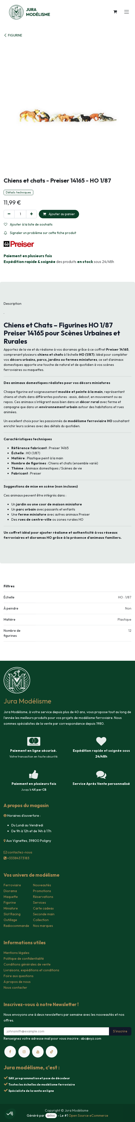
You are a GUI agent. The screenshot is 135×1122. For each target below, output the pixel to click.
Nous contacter (15, 987)
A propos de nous (17, 982)
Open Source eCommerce (88, 1115)
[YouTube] (38, 1052)
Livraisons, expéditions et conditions (31, 970)
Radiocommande (16, 925)
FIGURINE (13, 35)
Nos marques (43, 925)
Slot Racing (12, 914)
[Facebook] (10, 1052)
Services (39, 902)
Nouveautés (42, 885)
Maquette (11, 897)
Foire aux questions (19, 976)
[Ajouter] (31, 214)
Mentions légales (16, 953)
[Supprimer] (9, 214)
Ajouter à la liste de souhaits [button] (28, 224)
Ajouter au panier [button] (59, 214)
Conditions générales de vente (27, 964)
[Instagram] (24, 1052)
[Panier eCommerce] (115, 11)
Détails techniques (18, 192)
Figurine (10, 902)
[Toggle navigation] (126, 12)
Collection (41, 920)
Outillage (10, 920)
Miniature (11, 908)
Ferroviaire (12, 885)
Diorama (10, 891)
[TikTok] (51, 1052)
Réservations (43, 897)
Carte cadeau (43, 908)
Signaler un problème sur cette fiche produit (40, 233)
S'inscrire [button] (120, 1031)
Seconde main (43, 914)
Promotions (42, 891)
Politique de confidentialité (24, 958)
